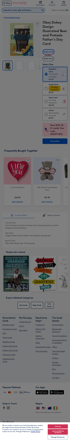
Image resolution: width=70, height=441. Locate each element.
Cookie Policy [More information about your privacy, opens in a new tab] (35, 431)
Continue (58, 426)
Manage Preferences (58, 437)
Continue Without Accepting (58, 431)
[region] (35, 431)
